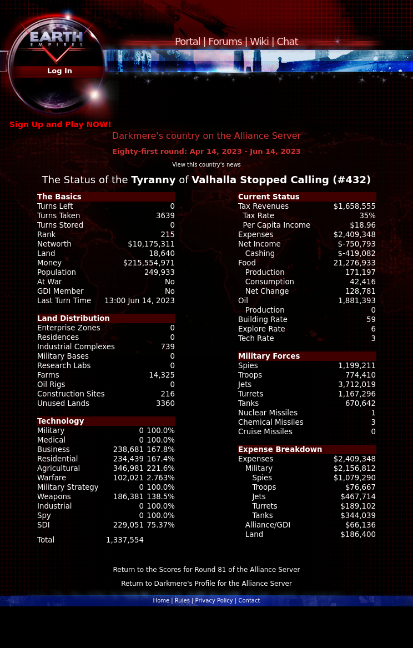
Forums (224, 41)
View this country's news (206, 165)
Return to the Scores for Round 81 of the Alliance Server (206, 570)
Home (161, 600)
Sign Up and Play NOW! (60, 124)
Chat (287, 41)
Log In (59, 71)
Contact (249, 600)
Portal (187, 41)
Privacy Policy (214, 600)
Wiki (259, 41)
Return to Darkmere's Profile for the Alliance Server (206, 583)
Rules (182, 600)
